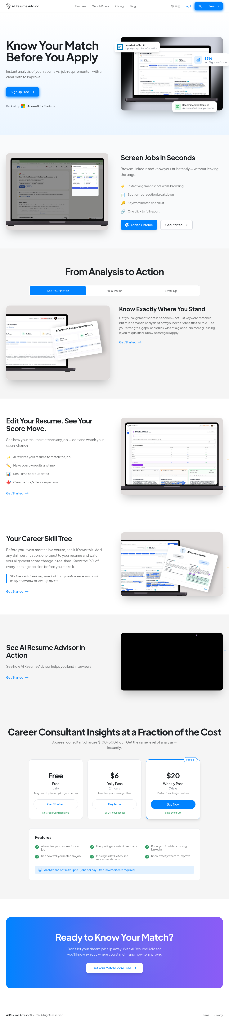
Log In (188, 6)
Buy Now (114, 804)
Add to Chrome (139, 225)
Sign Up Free (208, 6)
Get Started (176, 225)
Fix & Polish (114, 291)
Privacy (218, 1015)
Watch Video (100, 6)
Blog (133, 6)
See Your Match (58, 291)
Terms (205, 1015)
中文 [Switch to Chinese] (175, 6)
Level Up (171, 291)
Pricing (119, 6)
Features (80, 6)
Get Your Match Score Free (114, 968)
